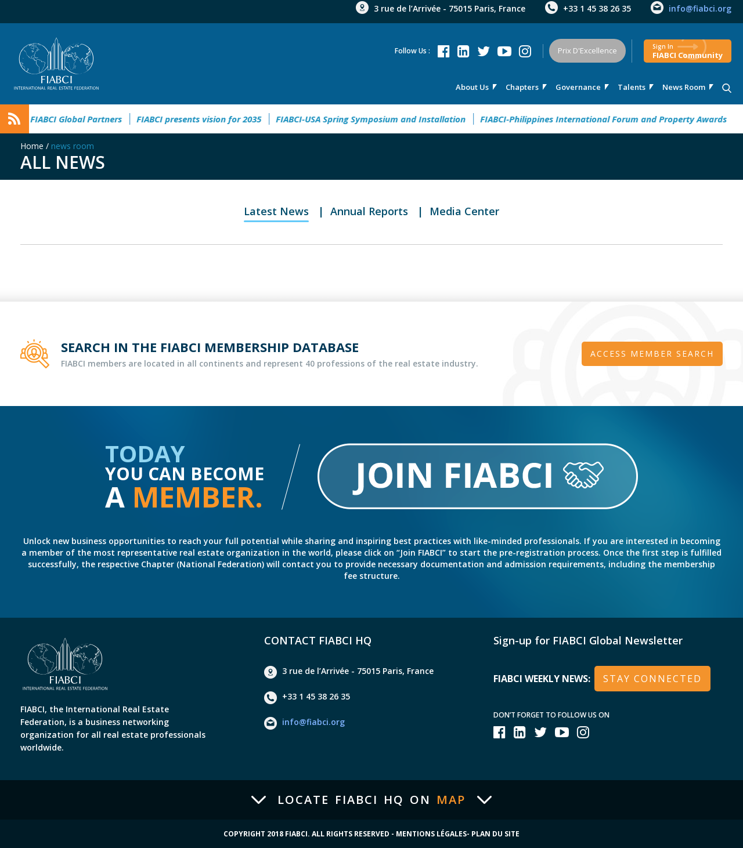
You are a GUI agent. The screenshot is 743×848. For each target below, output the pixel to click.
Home (32, 145)
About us (472, 87)
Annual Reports (369, 211)
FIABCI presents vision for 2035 (206, 119)
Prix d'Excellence (587, 50)
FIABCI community (687, 51)
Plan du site (495, 834)
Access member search (652, 353)
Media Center (464, 211)
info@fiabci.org (700, 8)
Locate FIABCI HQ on (371, 800)
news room (683, 87)
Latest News (276, 211)
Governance (578, 87)
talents (631, 87)
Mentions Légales (431, 834)
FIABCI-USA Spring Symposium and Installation (378, 119)
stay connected (652, 678)
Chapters (522, 87)
